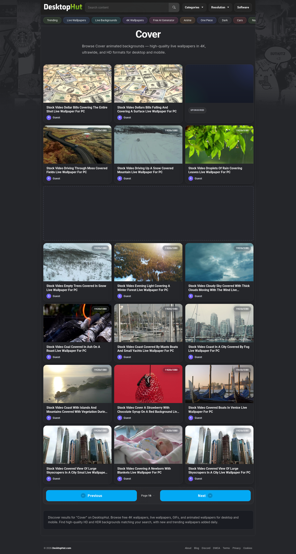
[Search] (174, 7)
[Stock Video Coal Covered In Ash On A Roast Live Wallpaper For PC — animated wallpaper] (77, 333)
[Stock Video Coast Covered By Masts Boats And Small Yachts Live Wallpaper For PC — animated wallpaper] (148, 333)
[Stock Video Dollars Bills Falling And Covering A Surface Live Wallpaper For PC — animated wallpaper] (148, 93)
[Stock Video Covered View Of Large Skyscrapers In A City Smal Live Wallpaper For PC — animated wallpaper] (77, 455)
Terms (226, 548)
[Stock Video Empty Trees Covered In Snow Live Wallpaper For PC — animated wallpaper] (77, 272)
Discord (206, 548)
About (188, 548)
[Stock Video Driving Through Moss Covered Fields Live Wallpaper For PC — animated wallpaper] (77, 154)
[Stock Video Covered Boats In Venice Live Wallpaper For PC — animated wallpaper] (219, 394)
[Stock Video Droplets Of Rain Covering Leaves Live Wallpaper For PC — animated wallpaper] (219, 154)
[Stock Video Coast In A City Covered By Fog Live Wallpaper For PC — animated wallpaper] (219, 333)
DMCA (216, 548)
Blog (196, 548)
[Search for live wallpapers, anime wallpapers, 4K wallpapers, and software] (127, 7)
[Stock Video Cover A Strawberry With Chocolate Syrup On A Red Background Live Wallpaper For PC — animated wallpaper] (148, 394)
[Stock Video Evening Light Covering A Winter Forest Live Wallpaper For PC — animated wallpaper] (148, 272)
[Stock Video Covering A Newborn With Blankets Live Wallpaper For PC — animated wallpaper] (148, 455)
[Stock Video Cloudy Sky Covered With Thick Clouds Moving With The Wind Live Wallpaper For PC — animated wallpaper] (219, 272)
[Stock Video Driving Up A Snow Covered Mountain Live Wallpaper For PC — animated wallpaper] (148, 154)
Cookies (247, 548)
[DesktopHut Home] (63, 7)
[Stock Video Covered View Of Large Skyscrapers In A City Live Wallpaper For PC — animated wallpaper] (219, 455)
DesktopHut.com (61, 548)
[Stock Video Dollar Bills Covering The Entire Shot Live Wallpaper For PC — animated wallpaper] (77, 93)
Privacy (237, 548)
